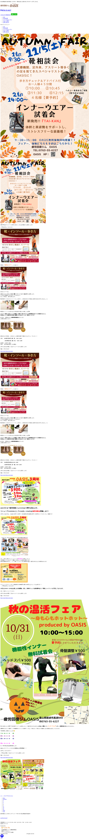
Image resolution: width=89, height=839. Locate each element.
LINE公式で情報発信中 (9, 14)
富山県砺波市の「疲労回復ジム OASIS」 (17, 833)
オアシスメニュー (5, 24)
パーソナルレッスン (7, 19)
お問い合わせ (6, 22)
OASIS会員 (5, 18)
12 (11, 795)
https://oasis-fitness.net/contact (7, 351)
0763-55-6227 (6, 10)
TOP (4, 17)
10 (8, 795)
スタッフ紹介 (6, 20)
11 (3, 808)
